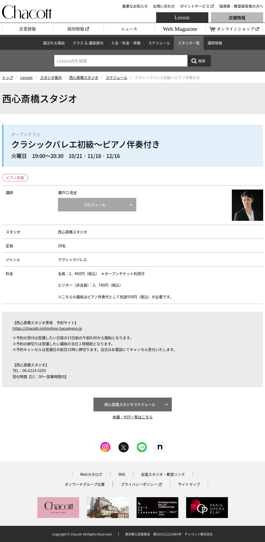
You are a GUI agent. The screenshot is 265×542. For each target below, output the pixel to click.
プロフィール (94, 204)
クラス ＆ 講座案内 (88, 42)
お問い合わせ (164, 6)
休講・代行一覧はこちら (133, 416)
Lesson (182, 17)
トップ (7, 77)
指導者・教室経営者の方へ (241, 6)
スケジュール (159, 42)
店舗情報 (237, 17)
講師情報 (215, 42)
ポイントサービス (194, 6)
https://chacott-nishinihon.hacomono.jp (47, 328)
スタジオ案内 (51, 77)
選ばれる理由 (54, 42)
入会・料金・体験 (125, 42)
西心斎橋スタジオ (83, 77)
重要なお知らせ (135, 6)
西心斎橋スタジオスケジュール (129, 404)
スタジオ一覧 (189, 42)
